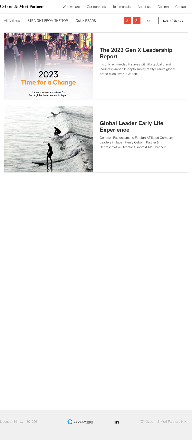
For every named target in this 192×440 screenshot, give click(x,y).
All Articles (12, 20)
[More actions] (180, 40)
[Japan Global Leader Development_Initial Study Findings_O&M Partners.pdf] (127, 21)
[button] (148, 21)
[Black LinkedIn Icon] (117, 421)
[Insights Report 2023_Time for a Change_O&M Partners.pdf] (136, 21)
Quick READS (86, 20)
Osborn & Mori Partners (22, 6)
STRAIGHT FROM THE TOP (48, 20)
